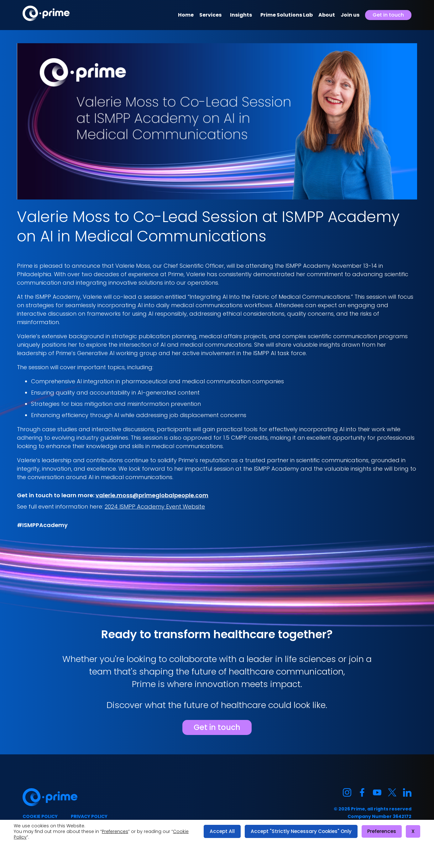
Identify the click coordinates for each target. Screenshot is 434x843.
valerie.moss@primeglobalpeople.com (152, 495)
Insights (241, 14)
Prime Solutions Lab (286, 14)
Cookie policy (40, 816)
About (326, 14)
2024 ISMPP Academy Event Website (155, 506)
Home (186, 14)
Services (210, 14)
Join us (350, 14)
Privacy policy (89, 816)
